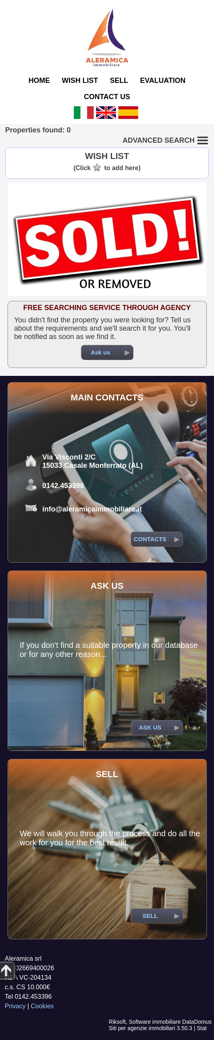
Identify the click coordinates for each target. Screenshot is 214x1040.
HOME (39, 80)
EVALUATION (162, 80)
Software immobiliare (155, 1022)
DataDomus (197, 1022)
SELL (119, 80)
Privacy (15, 1006)
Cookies (42, 1006)
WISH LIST (80, 80)
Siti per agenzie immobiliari (142, 1028)
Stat (201, 1028)
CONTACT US (107, 97)
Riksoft (117, 1022)
